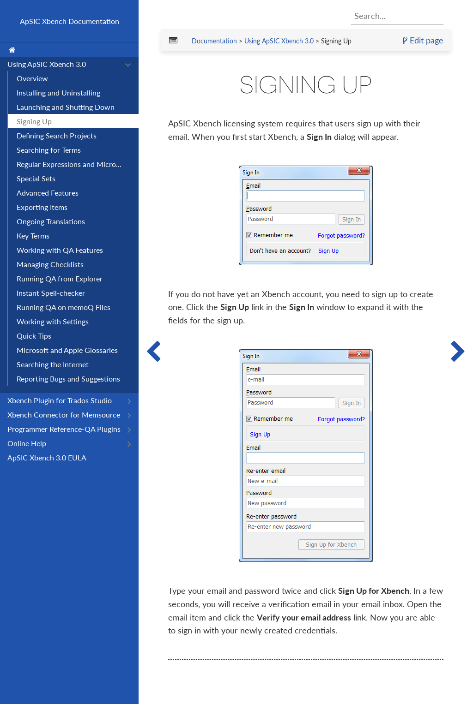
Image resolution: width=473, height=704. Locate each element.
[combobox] (397, 15)
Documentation (214, 40)
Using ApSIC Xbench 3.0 (279, 40)
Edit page (423, 40)
